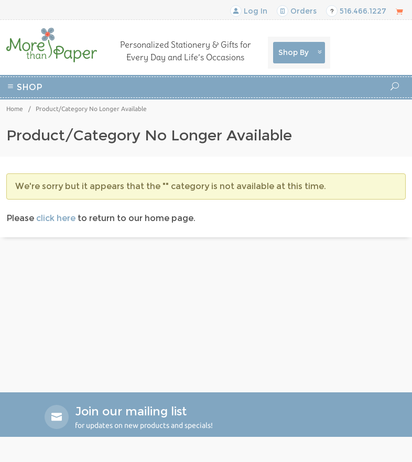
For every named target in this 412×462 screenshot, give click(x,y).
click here (55, 218)
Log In (248, 11)
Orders (297, 11)
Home (14, 108)
